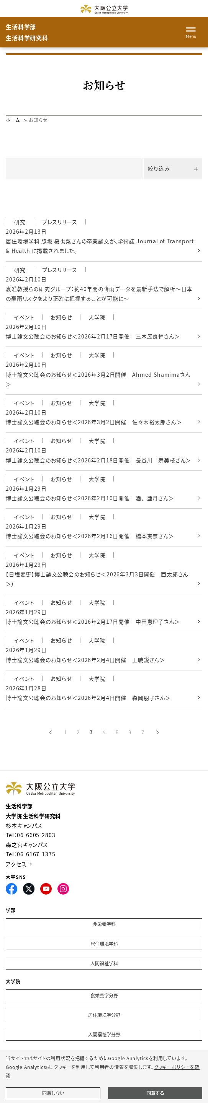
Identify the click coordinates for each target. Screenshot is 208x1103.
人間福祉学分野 (104, 1034)
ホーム (13, 120)
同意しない (53, 1093)
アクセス (16, 864)
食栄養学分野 (104, 995)
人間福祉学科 (104, 963)
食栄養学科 (104, 924)
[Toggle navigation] (190, 31)
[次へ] (157, 732)
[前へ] (50, 732)
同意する (155, 1093)
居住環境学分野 (104, 1015)
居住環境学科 (104, 943)
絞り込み (159, 168)
